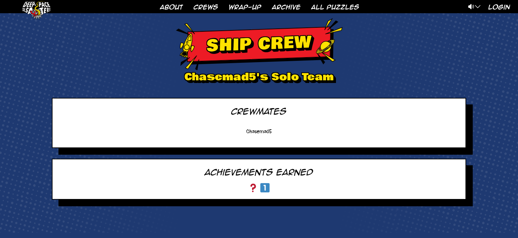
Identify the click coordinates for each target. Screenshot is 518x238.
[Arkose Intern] (265, 187)
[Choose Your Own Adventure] (253, 187)
